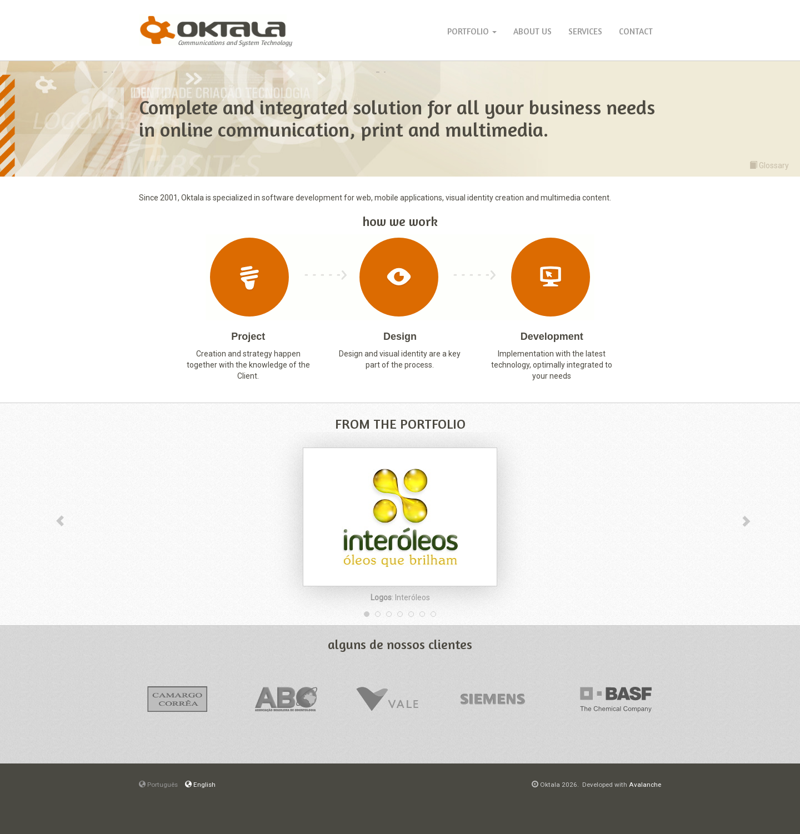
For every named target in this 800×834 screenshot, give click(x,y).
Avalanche (645, 784)
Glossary (769, 165)
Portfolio (472, 31)
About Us (532, 31)
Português (158, 784)
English (200, 784)
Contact (636, 31)
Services (585, 31)
